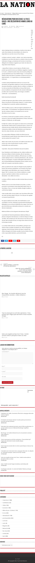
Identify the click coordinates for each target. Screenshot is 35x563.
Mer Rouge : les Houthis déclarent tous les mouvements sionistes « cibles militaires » (14, 294)
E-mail (4, 371)
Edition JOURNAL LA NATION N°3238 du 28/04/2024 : (11, 265)
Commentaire (5, 351)
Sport (4, 536)
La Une (4, 520)
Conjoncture (5, 500)
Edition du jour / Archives (8, 510)
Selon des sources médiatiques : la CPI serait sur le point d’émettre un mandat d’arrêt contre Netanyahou (23, 270)
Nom (3, 366)
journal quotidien (7, 518)
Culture (4, 505)
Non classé (5, 531)
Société (4, 533)
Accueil (1, 13)
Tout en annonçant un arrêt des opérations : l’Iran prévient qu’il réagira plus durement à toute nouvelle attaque (17, 314)
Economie (5, 507)
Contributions (6, 502)
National (5, 528)
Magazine (5, 525)
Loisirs (4, 523)
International (8, 13)
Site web (4, 376)
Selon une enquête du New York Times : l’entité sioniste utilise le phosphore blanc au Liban (15, 334)
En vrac (4, 513)
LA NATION (5, 26)
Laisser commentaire (7, 27)
